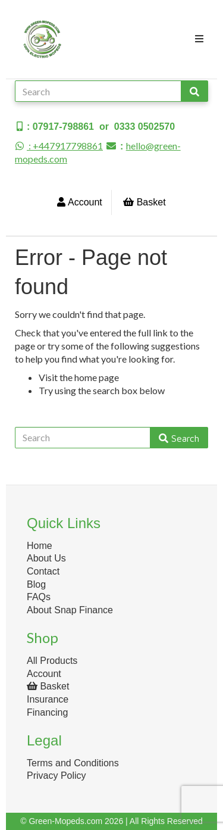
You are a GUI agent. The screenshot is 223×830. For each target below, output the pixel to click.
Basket (144, 202)
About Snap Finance (70, 610)
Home (39, 546)
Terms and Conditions (73, 763)
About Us (46, 558)
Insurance (47, 699)
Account (79, 202)
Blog (36, 584)
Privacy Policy (56, 775)
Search (179, 438)
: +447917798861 (59, 145)
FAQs (39, 597)
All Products (52, 661)
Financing (47, 712)
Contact (43, 571)
